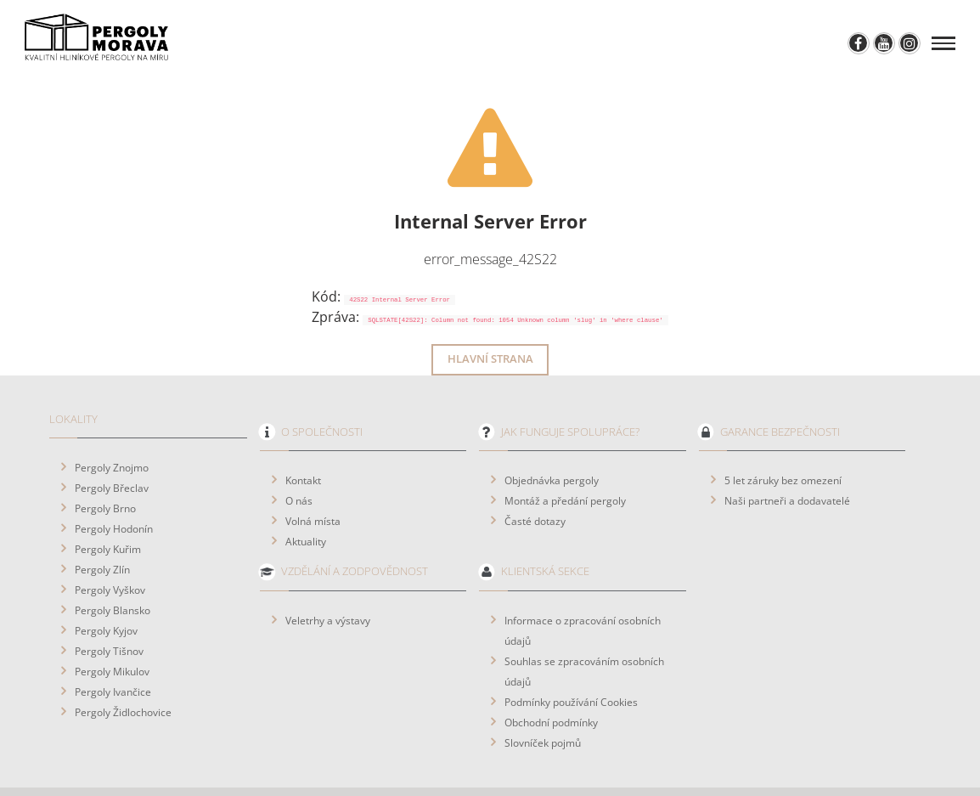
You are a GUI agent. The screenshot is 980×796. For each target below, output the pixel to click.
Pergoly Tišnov (109, 604)
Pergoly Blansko (112, 563)
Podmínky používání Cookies (571, 655)
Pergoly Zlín (102, 522)
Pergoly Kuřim (108, 502)
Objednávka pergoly (551, 433)
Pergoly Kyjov (106, 583)
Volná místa (313, 474)
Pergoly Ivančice (113, 645)
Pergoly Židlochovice (123, 665)
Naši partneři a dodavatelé (787, 453)
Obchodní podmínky (551, 675)
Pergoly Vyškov (110, 543)
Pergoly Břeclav (112, 441)
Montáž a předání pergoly (565, 453)
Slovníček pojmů (542, 696)
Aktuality (305, 494)
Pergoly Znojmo (112, 420)
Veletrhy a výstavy (327, 573)
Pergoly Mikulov (112, 624)
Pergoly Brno (105, 461)
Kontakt (303, 433)
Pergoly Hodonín (114, 481)
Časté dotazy (535, 474)
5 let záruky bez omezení (783, 433)
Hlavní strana (490, 312)
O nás (299, 453)
